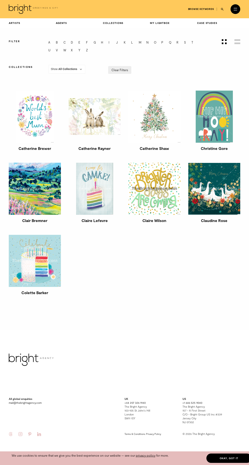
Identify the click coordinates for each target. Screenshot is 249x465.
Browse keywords (201, 9)
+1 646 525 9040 (192, 402)
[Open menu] (235, 9)
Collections (113, 22)
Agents (61, 22)
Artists (14, 22)
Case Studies (207, 22)
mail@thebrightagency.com (25, 402)
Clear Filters (119, 70)
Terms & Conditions (134, 434)
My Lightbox (160, 22)
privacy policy (145, 455)
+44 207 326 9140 (135, 402)
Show (67, 69)
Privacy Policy (153, 434)
